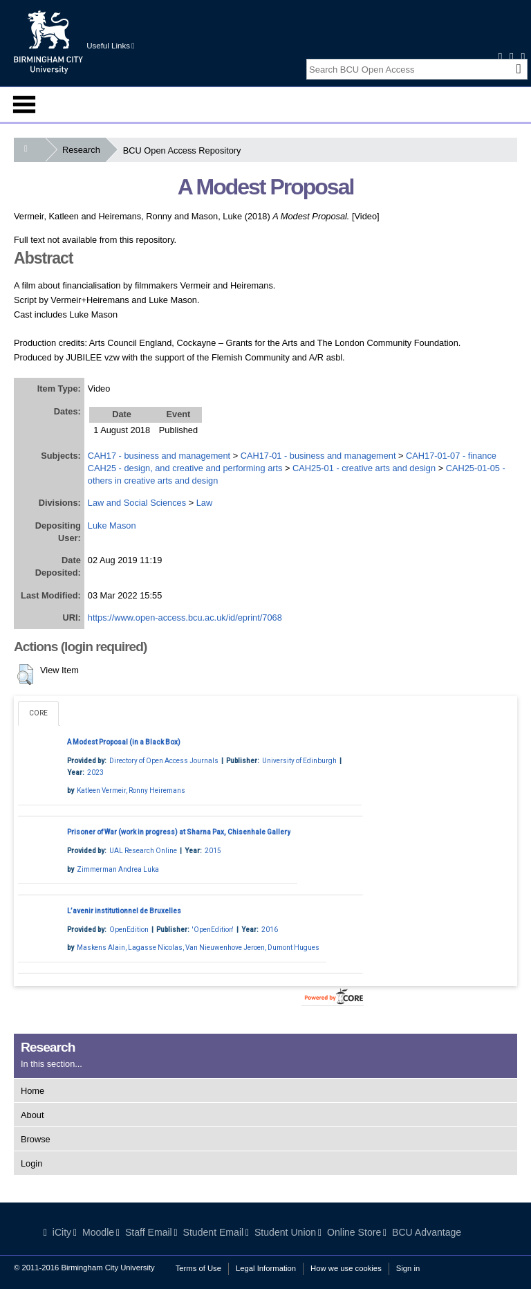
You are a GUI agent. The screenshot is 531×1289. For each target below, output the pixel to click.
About (32, 1115)
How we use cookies (346, 1268)
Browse (35, 1139)
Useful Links (110, 46)
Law (204, 502)
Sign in (408, 1268)
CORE (38, 713)
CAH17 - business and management (159, 455)
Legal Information (266, 1268)
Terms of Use (198, 1268)
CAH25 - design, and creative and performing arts (185, 468)
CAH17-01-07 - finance (451, 455)
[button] (25, 674)
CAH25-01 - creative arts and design (364, 468)
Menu (24, 104)
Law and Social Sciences (137, 502)
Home (32, 1091)
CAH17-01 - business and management (318, 455)
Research (84, 150)
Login (31, 1163)
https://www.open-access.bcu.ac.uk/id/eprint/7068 (185, 617)
